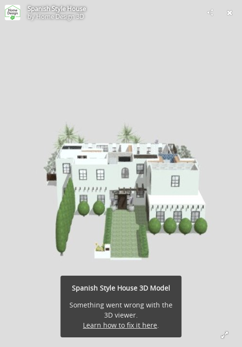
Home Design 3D (60, 16)
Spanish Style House (56, 8)
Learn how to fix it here (120, 325)
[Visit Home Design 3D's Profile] (12, 12)
